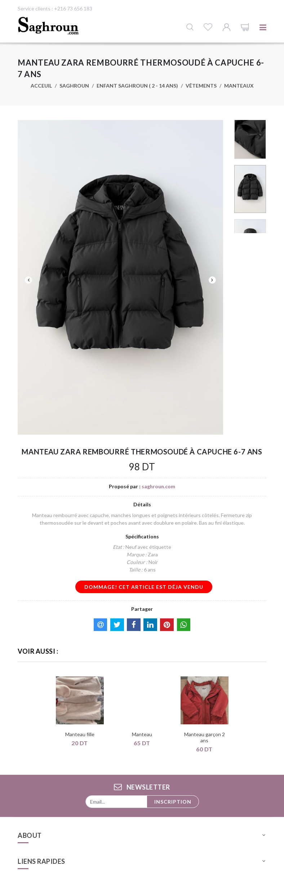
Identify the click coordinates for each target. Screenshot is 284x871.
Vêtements (201, 86)
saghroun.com (158, 486)
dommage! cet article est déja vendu (143, 587)
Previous (28, 280)
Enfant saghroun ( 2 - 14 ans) (137, 86)
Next (212, 280)
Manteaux (239, 86)
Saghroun (74, 86)
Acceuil (41, 86)
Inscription (172, 802)
